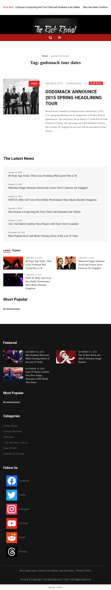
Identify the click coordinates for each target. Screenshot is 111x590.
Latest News (10, 426)
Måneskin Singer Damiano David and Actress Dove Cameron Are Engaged (47, 187)
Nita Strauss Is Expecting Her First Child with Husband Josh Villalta (50, 7)
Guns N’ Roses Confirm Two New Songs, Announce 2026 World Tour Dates (37, 377)
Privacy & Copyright (30, 579)
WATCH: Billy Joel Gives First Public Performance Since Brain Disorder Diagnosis (52, 199)
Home (45, 56)
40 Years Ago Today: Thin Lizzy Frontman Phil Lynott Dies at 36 (42, 175)
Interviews (8, 437)
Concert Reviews (12, 431)
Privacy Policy (83, 570)
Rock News (95, 83)
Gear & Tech (10, 448)
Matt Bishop (75, 83)
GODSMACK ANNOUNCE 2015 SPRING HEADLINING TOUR (73, 97)
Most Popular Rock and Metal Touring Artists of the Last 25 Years (43, 235)
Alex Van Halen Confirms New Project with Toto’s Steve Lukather (43, 223)
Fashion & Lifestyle (13, 454)
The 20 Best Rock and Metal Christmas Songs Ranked (89, 358)
